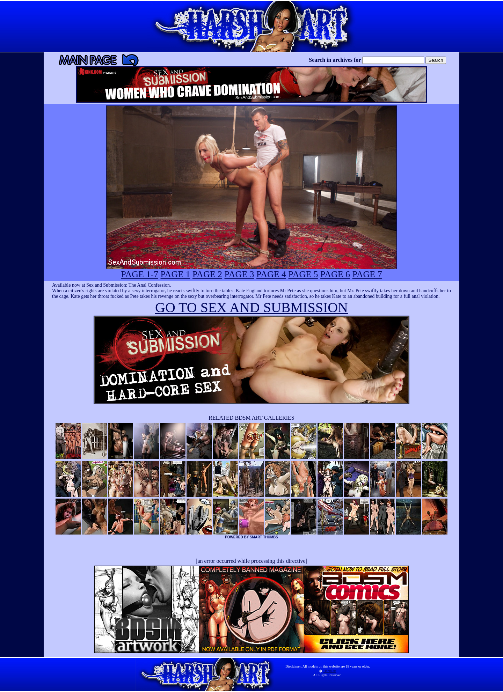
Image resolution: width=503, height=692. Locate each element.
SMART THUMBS (264, 537)
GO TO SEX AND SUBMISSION (251, 307)
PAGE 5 (303, 274)
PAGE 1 (175, 274)
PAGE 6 (335, 274)
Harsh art (329, 671)
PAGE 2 (207, 274)
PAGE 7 (367, 274)
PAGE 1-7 (139, 274)
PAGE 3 (239, 274)
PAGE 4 (271, 274)
